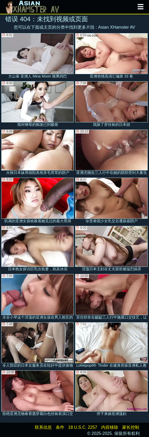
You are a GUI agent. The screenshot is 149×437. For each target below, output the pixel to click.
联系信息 (43, 427)
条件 (60, 427)
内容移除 (109, 427)
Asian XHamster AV (116, 27)
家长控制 (130, 427)
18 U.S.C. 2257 (82, 427)
